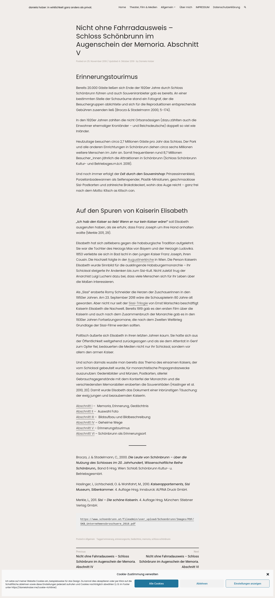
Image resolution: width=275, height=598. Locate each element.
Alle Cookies (156, 583)
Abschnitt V (85, 428)
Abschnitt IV (85, 422)
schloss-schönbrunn (161, 539)
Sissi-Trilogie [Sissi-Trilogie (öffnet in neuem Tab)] (138, 303)
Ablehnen (201, 583)
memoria (146, 539)
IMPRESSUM (202, 7)
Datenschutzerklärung (226, 7)
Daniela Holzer (146, 61)
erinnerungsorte (122, 539)
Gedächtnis (136, 539)
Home (122, 7)
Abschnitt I (84, 406)
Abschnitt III (85, 417)
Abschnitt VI (85, 433)
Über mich (186, 7)
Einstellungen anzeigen (247, 583)
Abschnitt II (85, 411)
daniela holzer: (37, 7)
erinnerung (109, 539)
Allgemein (167, 7)
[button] (268, 574)
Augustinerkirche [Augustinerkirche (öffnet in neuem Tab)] (141, 259)
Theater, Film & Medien (143, 7)
